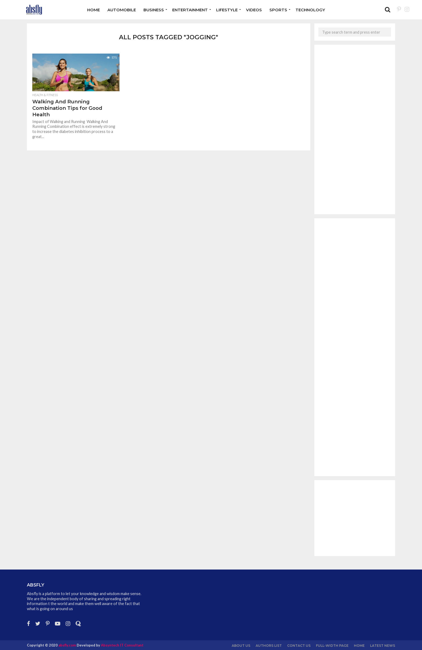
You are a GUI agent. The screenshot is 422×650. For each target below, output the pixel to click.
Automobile (121, 9)
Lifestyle (227, 9)
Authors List (269, 646)
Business (153, 9)
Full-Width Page (332, 646)
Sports (278, 9)
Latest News (382, 646)
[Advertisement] (354, 129)
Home (93, 9)
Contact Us (299, 646)
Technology (310, 9)
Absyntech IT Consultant (122, 645)
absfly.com (67, 645)
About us (241, 646)
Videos (254, 9)
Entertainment (190, 9)
